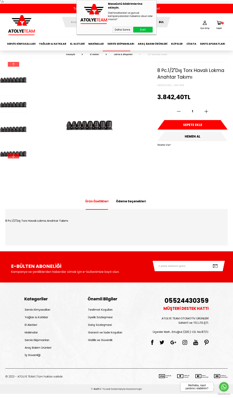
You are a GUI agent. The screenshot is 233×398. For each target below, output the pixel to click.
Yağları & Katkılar (52, 44)
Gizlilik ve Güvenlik (100, 343)
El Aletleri (77, 44)
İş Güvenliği (32, 359)
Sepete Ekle (192, 125)
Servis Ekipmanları (120, 44)
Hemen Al (193, 137)
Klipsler (177, 44)
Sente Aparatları (212, 44)
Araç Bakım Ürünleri (152, 44)
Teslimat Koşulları (100, 310)
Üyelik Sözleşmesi (100, 318)
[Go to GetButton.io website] (224, 394)
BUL (161, 22)
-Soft (95, 393)
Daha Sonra (122, 30)
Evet (143, 30)
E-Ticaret (105, 393)
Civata (191, 44)
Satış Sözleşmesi (99, 326)
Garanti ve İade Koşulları (105, 334)
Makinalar (96, 44)
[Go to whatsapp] (224, 387)
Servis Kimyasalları (21, 44)
